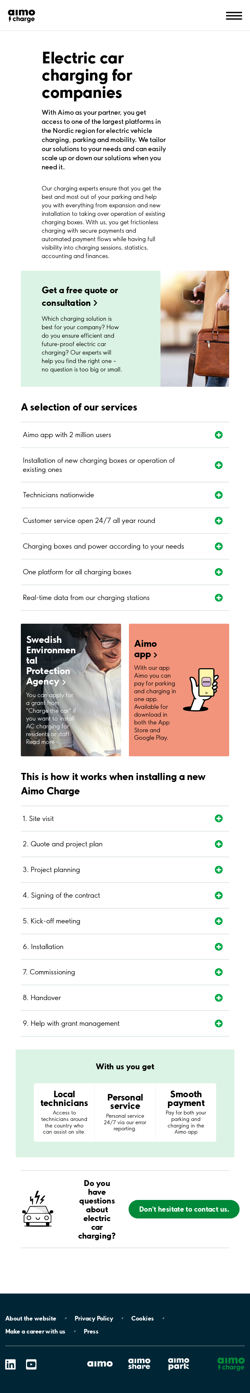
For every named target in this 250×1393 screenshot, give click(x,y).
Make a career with (35, 1331)
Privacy (94, 1318)
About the (30, 1318)
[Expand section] (114, 435)
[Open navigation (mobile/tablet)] (234, 15)
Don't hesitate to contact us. (184, 1208)
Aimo (146, 648)
